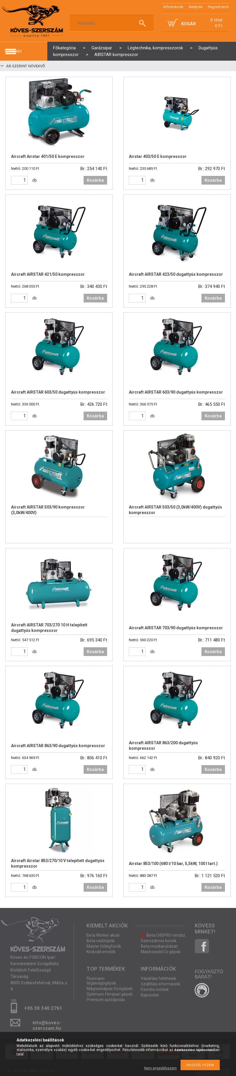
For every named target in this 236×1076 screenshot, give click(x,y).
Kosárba (95, 180)
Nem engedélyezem (160, 1068)
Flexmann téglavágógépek (101, 980)
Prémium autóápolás (106, 999)
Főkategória (64, 48)
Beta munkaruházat (159, 946)
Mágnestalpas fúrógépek (110, 988)
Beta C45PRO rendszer (165, 935)
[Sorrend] (40, 66)
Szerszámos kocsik (158, 940)
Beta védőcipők (101, 940)
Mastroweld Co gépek (161, 951)
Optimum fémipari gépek (110, 994)
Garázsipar (101, 48)
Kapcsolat (150, 995)
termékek (13, 51)
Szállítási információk (160, 984)
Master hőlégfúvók (104, 946)
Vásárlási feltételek (158, 978)
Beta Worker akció (103, 935)
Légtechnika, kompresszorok (155, 48)
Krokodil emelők (101, 951)
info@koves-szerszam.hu (47, 1024)
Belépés (196, 7)
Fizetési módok (155, 989)
